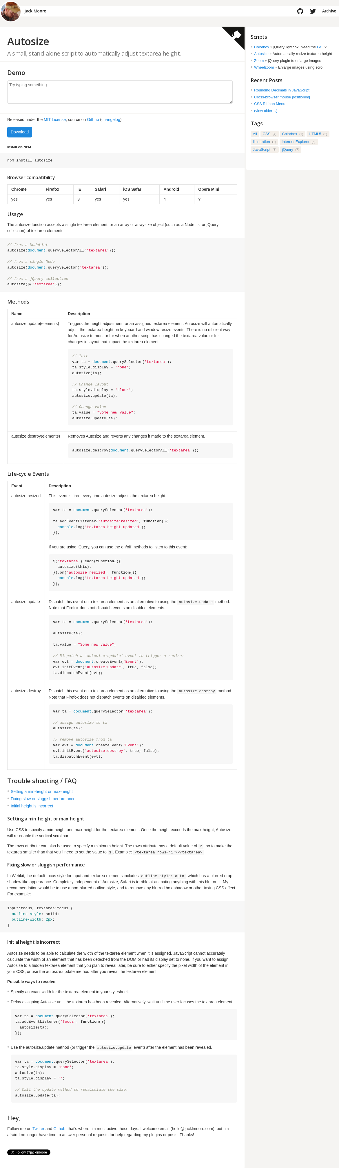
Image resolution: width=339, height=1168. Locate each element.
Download (20, 132)
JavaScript (265, 149)
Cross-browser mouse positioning (282, 97)
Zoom (259, 60)
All (255, 134)
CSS (269, 134)
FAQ (321, 47)
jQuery (290, 149)
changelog (110, 119)
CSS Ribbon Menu (269, 104)
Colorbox (261, 47)
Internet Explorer (299, 141)
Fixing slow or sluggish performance (43, 798)
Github (93, 119)
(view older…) (265, 111)
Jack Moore (35, 11)
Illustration (264, 141)
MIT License (55, 119)
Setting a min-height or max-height (42, 791)
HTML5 (318, 134)
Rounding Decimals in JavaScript (281, 90)
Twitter (38, 1128)
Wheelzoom (264, 67)
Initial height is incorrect (32, 805)
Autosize (261, 54)
